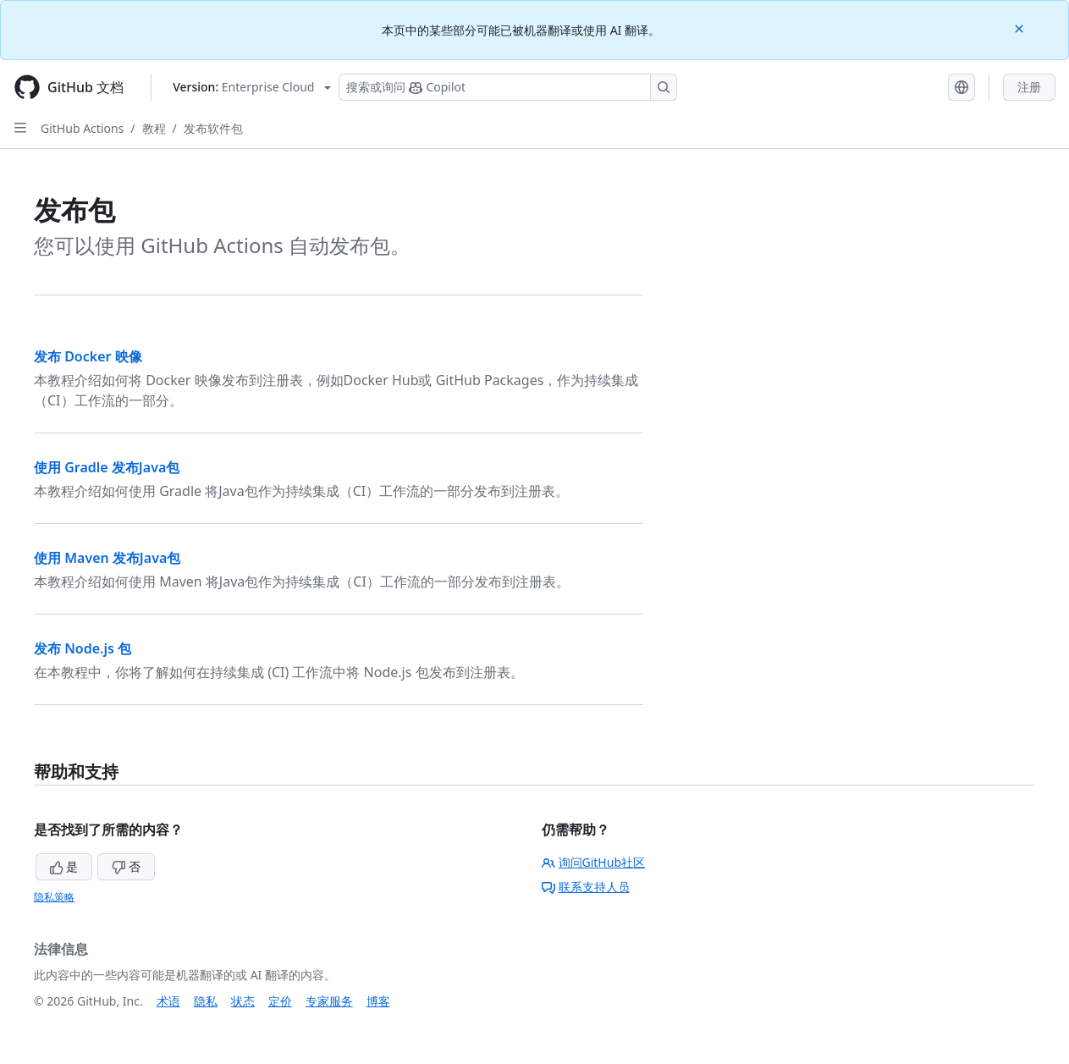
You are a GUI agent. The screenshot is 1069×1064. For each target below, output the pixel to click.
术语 (168, 1001)
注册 (1029, 87)
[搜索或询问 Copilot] (508, 87)
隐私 (206, 1001)
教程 (154, 128)
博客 (378, 1001)
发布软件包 (213, 128)
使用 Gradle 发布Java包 (106, 467)
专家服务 (329, 1001)
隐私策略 (54, 897)
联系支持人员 (586, 887)
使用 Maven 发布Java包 (107, 558)
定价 (280, 1001)
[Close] (1020, 27)
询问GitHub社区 (594, 862)
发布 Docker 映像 (88, 356)
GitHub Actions (82, 128)
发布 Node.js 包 (82, 648)
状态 (243, 1001)
